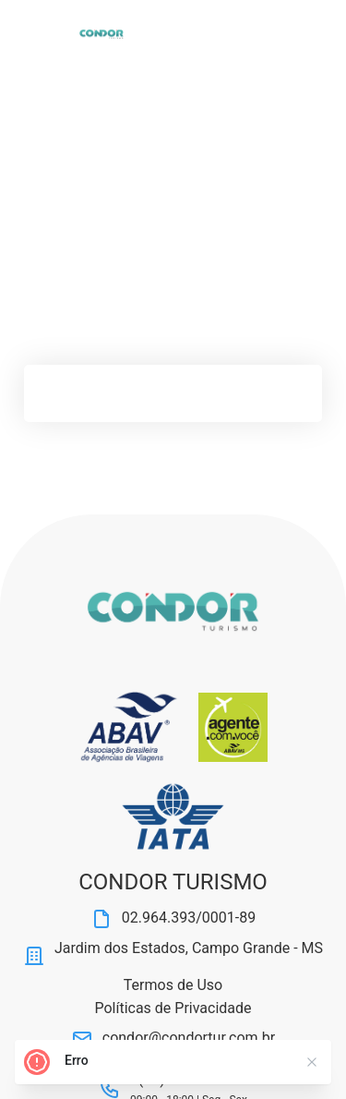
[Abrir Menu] (49, 34)
